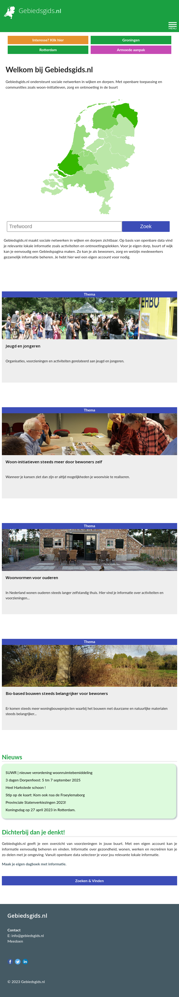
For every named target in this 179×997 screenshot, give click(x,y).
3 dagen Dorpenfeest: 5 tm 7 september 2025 (43, 780)
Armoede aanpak (131, 49)
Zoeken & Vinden (89, 880)
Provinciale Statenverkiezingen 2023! (36, 802)
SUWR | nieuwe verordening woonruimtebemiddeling (49, 772)
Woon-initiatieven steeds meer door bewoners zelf (54, 461)
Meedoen (15, 941)
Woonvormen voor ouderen (32, 577)
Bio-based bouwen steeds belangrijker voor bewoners (57, 693)
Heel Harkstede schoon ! (26, 787)
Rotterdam (48, 49)
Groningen (131, 40)
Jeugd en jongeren (23, 346)
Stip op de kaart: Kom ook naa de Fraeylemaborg (45, 795)
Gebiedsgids (37, 10)
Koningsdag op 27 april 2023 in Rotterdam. (41, 809)
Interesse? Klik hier (48, 40)
